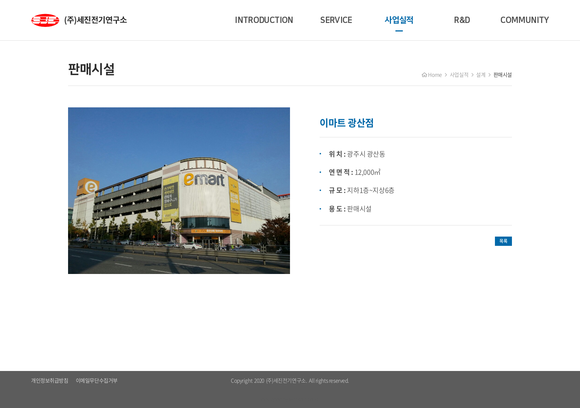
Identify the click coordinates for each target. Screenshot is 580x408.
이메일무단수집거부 (97, 380)
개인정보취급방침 (49, 380)
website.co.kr (303, 398)
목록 (503, 241)
